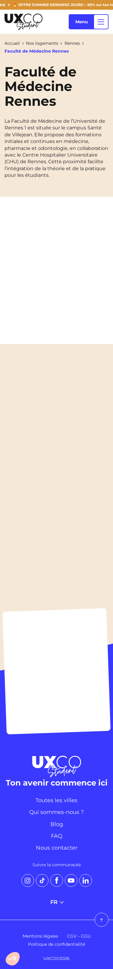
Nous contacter (56, 847)
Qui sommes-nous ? (56, 812)
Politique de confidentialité (56, 944)
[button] (12, 958)
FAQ (56, 836)
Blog (56, 824)
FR (56, 902)
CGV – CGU (79, 936)
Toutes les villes (56, 800)
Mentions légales (40, 936)
